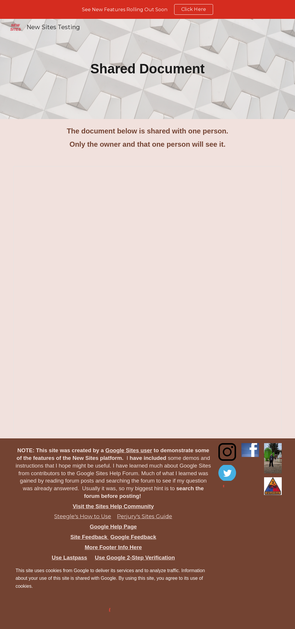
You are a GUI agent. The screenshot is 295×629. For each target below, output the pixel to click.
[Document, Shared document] (147, 300)
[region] (147, 9)
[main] (147, 69)
